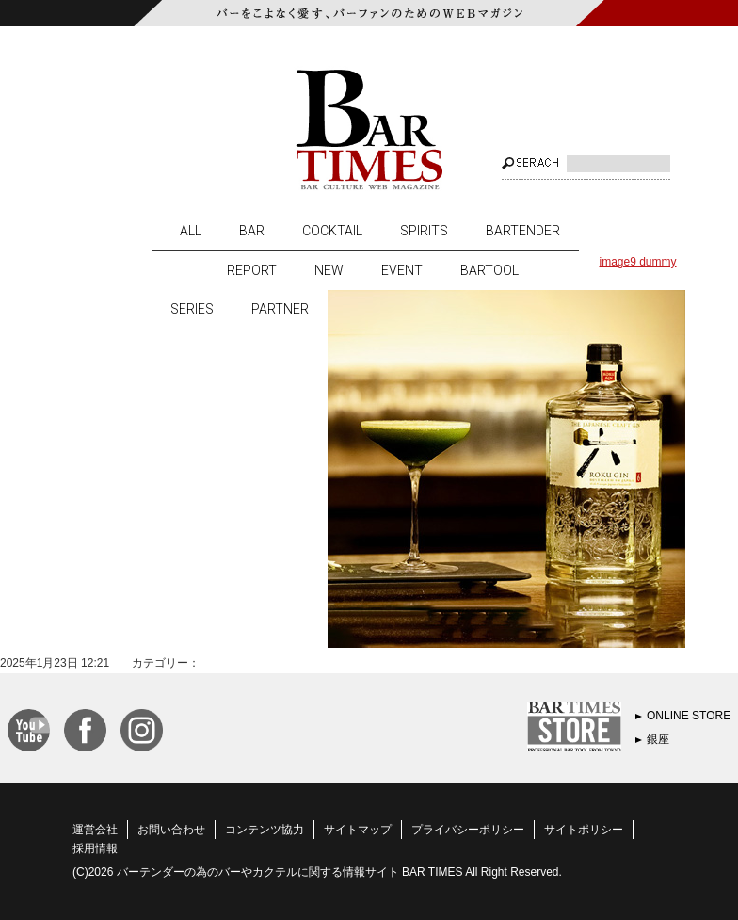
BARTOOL (489, 270)
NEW (329, 270)
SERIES (192, 308)
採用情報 (95, 848)
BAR (252, 230)
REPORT (252, 270)
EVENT (402, 270)
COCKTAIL (332, 230)
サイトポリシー (583, 829)
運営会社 (95, 829)
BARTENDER (523, 230)
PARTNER (280, 308)
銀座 (658, 739)
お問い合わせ (171, 829)
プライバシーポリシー (467, 829)
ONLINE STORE (688, 715)
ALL (190, 230)
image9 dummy (637, 261)
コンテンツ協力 (264, 829)
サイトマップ (358, 829)
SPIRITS (424, 230)
